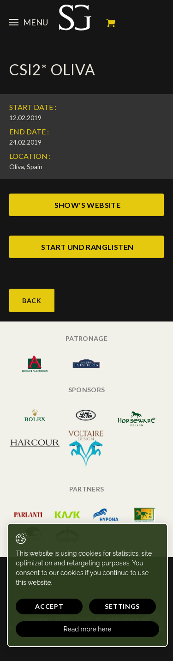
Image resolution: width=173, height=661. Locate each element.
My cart (110, 23)
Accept (49, 606)
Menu (28, 22)
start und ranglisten (87, 247)
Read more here (88, 629)
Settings (122, 606)
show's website (87, 204)
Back (32, 300)
